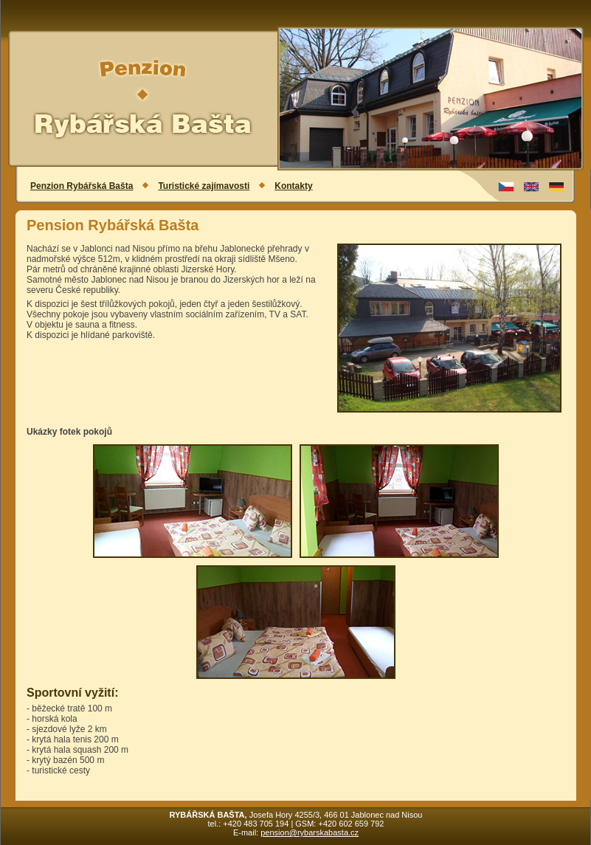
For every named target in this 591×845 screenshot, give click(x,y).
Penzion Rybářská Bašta (81, 186)
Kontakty (293, 186)
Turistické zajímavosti (203, 186)
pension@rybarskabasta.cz (309, 832)
